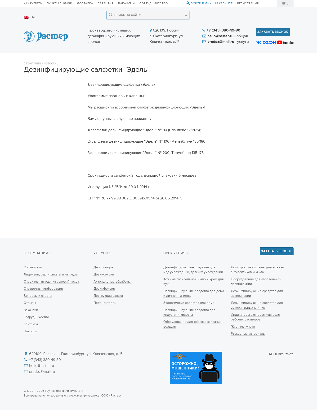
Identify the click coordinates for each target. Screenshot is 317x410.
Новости (194, 60)
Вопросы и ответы (42, 143)
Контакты (278, 60)
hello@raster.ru (220, 36)
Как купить (33, 3)
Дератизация (104, 267)
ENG (33, 17)
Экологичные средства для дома (188, 303)
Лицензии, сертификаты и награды (49, 110)
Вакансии (126, 3)
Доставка (85, 3)
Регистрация (248, 3)
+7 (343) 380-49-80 (223, 30)
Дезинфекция (104, 288)
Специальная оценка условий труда (53, 124)
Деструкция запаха (108, 295)
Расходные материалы (248, 333)
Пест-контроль (105, 303)
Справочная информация (49, 135)
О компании (41, 60)
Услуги (159, 60)
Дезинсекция (104, 274)
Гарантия (105, 3)
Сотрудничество (153, 3)
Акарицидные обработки (113, 281)
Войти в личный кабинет (211, 3)
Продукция (84, 60)
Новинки (124, 60)
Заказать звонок (272, 31)
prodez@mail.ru (220, 42)
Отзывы (33, 152)
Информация (236, 60)
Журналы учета (243, 326)
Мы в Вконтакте (281, 354)
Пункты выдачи (59, 3)
